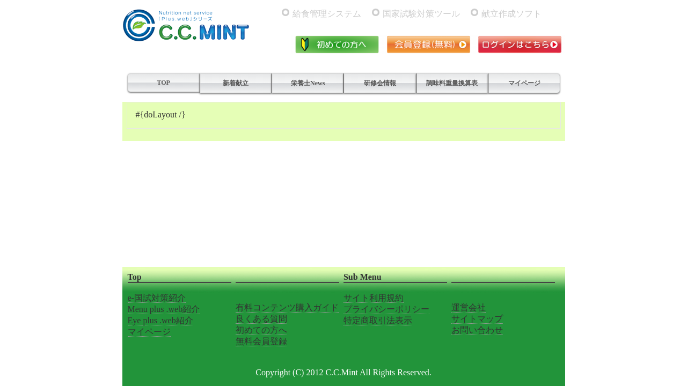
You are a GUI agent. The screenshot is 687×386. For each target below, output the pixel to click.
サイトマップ (477, 318)
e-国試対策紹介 (157, 297)
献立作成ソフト (511, 13)
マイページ (524, 83)
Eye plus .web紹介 (160, 320)
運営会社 (468, 307)
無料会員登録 (261, 341)
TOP (163, 82)
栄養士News (308, 83)
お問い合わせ (477, 330)
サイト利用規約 (374, 297)
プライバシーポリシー (386, 309)
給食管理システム (327, 13)
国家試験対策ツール (421, 13)
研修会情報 (380, 83)
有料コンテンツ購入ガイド (287, 307)
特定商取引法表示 (378, 320)
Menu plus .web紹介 (164, 309)
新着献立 (236, 83)
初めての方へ (261, 330)
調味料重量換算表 (452, 83)
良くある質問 (261, 318)
